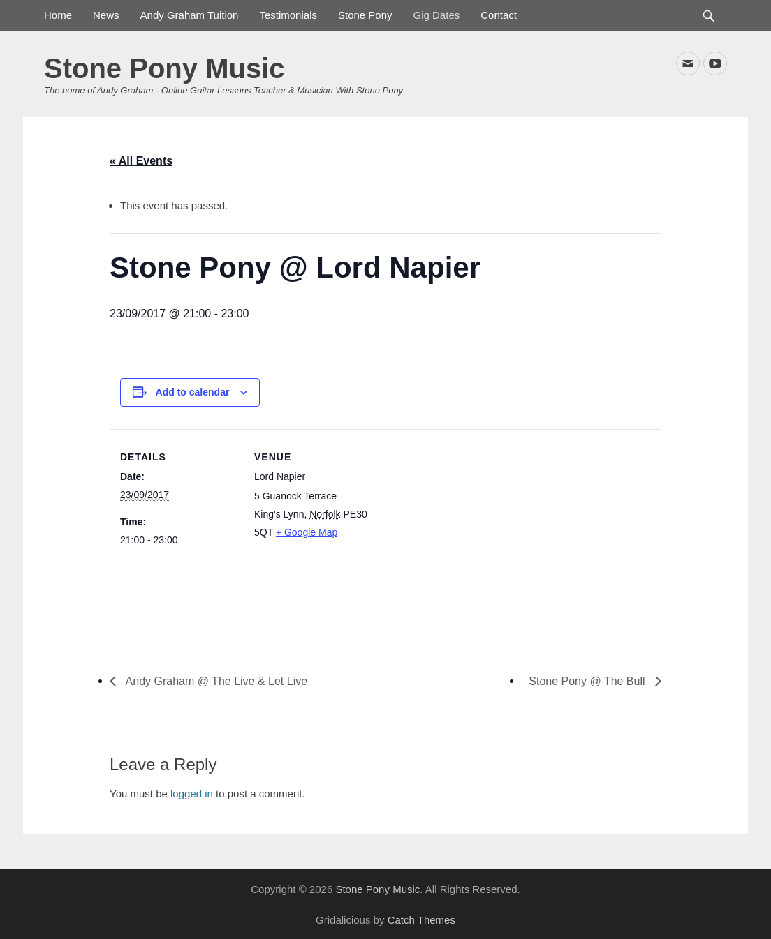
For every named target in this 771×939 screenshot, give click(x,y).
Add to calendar (193, 392)
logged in (191, 793)
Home (58, 15)
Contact (498, 15)
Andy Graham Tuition (189, 15)
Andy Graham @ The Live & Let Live (215, 681)
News (106, 15)
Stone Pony (365, 15)
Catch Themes (421, 920)
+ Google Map (306, 532)
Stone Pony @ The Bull (588, 681)
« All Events (141, 161)
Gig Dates (436, 15)
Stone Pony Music (164, 68)
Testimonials (288, 15)
